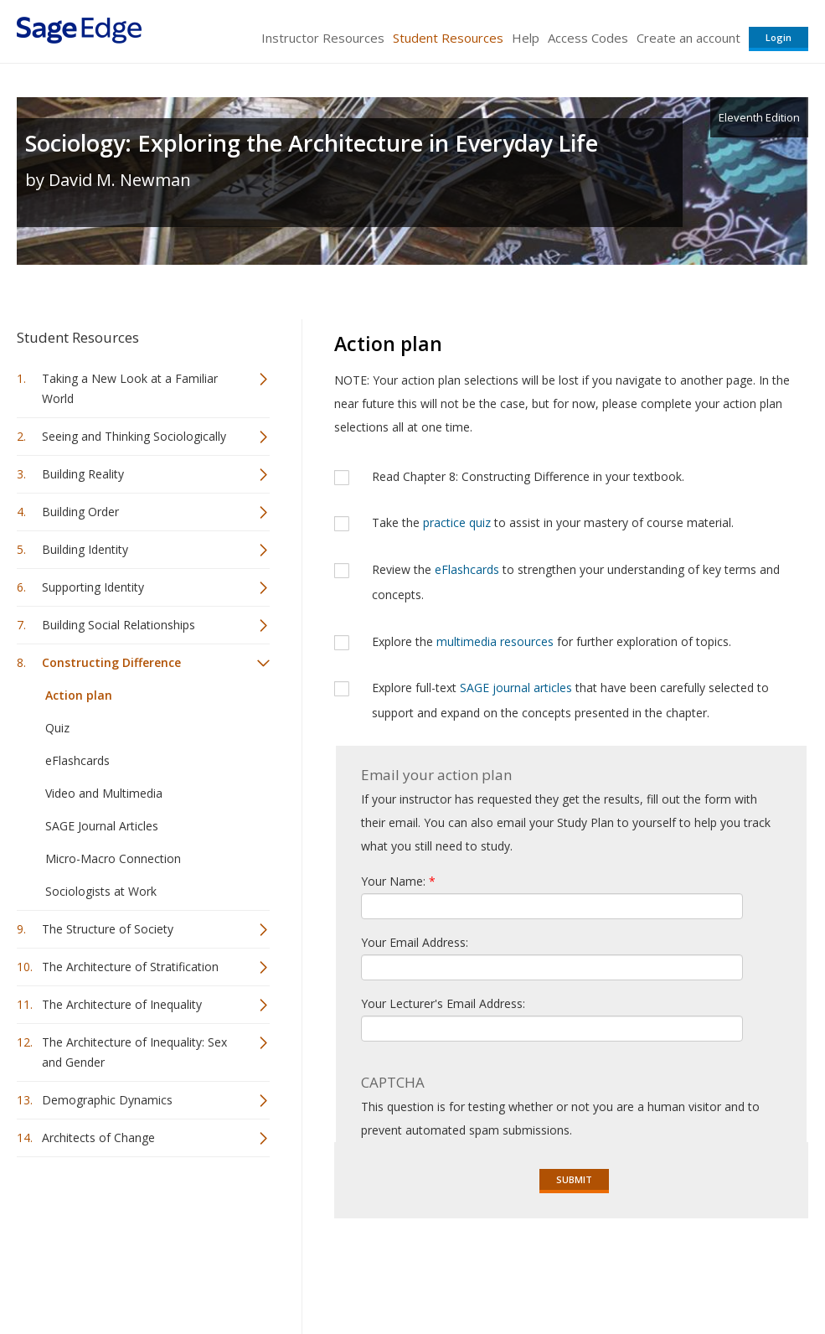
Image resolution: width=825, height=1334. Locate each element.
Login (778, 37)
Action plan (78, 695)
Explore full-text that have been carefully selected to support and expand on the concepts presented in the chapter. (570, 700)
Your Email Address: (414, 942)
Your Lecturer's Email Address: (443, 1003)
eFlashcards (77, 760)
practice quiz (457, 522)
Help (525, 37)
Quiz (57, 728)
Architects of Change (98, 1137)
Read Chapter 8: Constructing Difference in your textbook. (528, 476)
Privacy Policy (698, 1272)
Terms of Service (502, 1272)
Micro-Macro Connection (113, 858)
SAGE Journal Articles (101, 826)
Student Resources (448, 37)
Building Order (80, 512)
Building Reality (83, 474)
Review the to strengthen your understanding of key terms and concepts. (576, 581)
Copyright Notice (604, 1272)
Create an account (688, 37)
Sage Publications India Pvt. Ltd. (259, 1272)
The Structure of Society (107, 929)
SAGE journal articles (516, 687)
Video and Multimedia (103, 793)
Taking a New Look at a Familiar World (130, 388)
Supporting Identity (93, 587)
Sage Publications (112, 1272)
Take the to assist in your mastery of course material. (553, 522)
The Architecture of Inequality (122, 1004)
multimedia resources (495, 641)
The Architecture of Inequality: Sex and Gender (134, 1052)
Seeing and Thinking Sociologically (134, 436)
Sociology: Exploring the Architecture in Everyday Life (311, 142)
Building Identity (85, 549)
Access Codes (588, 37)
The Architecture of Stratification (130, 967)
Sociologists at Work (101, 891)
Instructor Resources (322, 37)
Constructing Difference (111, 662)
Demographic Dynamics (107, 1100)
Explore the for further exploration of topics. (551, 641)
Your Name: (398, 881)
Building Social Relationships (118, 625)
